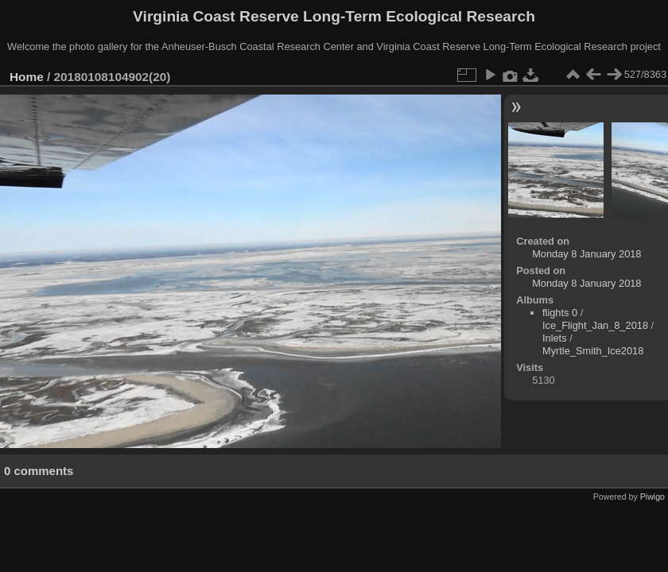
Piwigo (652, 496)
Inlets (554, 338)
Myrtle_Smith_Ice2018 (592, 351)
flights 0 (559, 313)
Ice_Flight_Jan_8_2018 (595, 325)
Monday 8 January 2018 (586, 254)
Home (27, 76)
